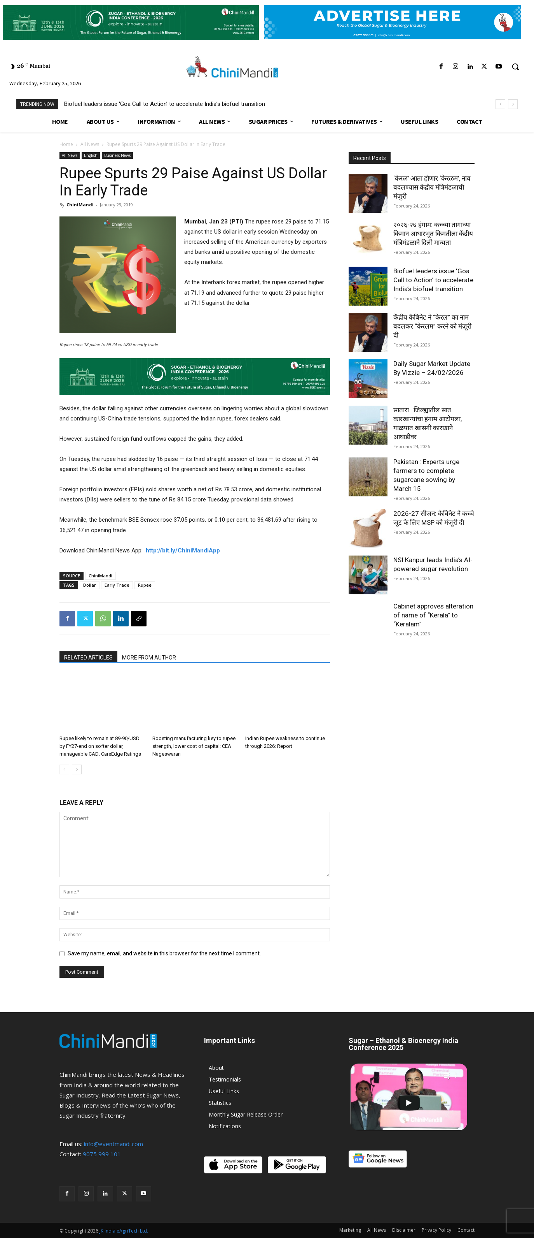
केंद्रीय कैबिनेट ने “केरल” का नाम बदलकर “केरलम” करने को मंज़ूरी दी (432, 326)
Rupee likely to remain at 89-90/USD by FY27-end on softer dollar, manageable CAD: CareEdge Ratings (100, 746)
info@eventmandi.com (113, 1144)
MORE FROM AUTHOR (149, 657)
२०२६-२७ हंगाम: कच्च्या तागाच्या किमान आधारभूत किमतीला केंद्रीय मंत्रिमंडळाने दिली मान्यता (433, 233)
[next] (513, 104)
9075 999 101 (102, 1154)
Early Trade (117, 585)
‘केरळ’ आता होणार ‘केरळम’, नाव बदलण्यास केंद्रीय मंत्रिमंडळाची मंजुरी (431, 187)
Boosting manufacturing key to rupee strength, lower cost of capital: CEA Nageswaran (194, 746)
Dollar (89, 585)
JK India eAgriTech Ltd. (123, 1230)
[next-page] (77, 769)
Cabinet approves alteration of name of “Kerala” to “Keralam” (433, 615)
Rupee (145, 585)
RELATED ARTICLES (88, 657)
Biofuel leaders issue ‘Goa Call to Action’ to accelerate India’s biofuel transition (164, 103)
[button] (515, 66)
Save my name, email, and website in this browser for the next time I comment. (164, 953)
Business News (117, 155)
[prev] (500, 104)
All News (89, 144)
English (91, 155)
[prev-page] (64, 769)
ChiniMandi (80, 205)
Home (66, 144)
